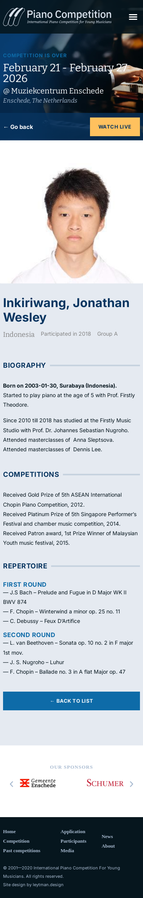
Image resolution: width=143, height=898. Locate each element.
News (107, 836)
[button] (133, 17)
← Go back (18, 126)
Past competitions (21, 850)
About (108, 846)
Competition (16, 841)
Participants (74, 841)
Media (67, 850)
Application (73, 831)
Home (9, 831)
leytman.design (48, 884)
